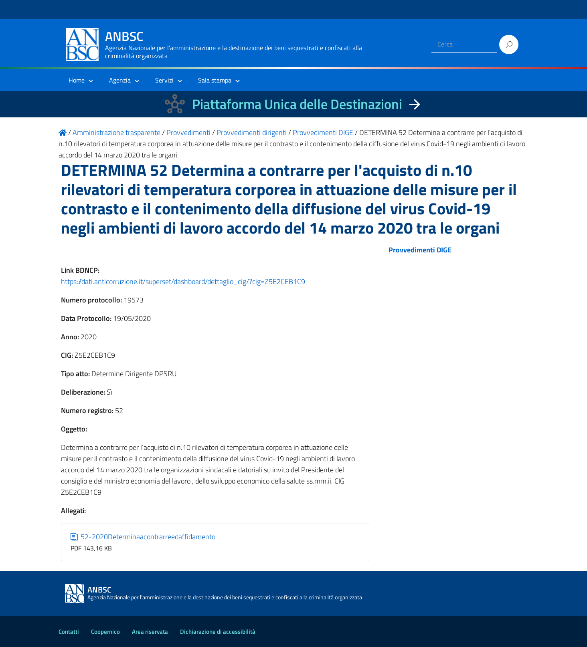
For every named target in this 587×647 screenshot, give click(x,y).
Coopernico (105, 631)
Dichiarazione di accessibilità (217, 631)
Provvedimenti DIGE (420, 249)
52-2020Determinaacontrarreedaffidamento (143, 536)
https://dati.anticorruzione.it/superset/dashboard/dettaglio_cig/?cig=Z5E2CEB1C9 (183, 281)
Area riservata (150, 631)
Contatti (69, 631)
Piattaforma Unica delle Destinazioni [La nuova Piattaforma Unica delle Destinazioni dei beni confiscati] (297, 104)
